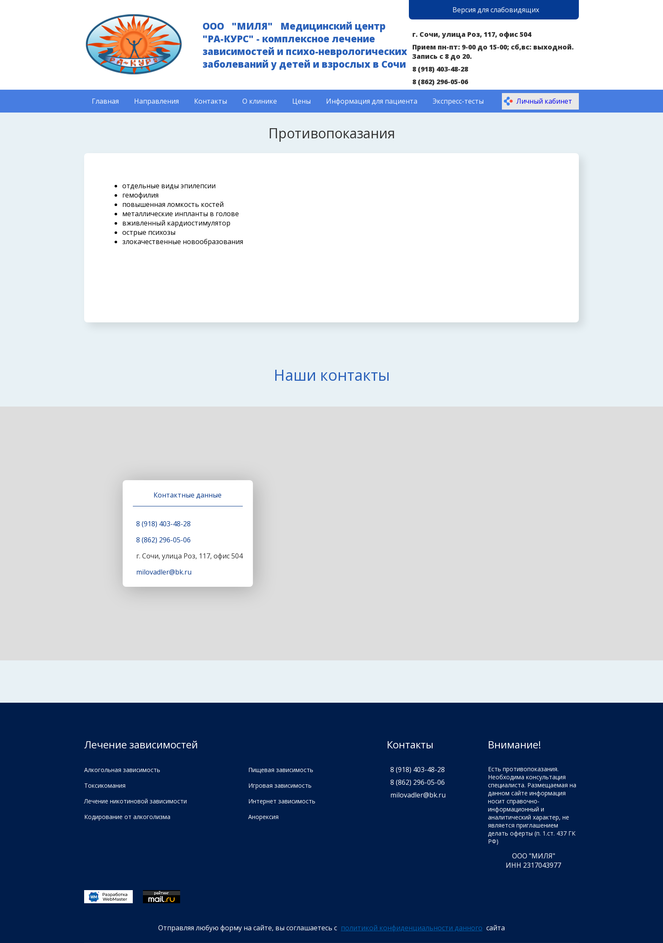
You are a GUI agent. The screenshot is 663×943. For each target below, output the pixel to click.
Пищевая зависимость (280, 770)
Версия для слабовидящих (495, 9)
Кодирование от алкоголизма (127, 817)
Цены (301, 101)
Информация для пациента (371, 101)
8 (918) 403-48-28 (440, 69)
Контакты (210, 101)
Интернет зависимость (281, 801)
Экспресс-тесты (458, 101)
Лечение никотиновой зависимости (135, 801)
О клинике (259, 101)
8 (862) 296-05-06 (440, 81)
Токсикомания (105, 785)
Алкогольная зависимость (122, 770)
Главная (105, 101)
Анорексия (263, 817)
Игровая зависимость (280, 785)
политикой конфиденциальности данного (411, 927)
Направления (156, 101)
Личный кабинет (537, 101)
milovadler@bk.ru (164, 572)
